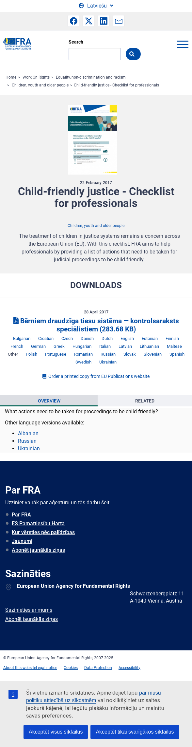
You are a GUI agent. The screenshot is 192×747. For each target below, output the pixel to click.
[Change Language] (96, 6)
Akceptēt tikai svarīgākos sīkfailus (135, 732)
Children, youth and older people (40, 85)
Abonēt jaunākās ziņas (38, 550)
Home (11, 77)
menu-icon (182, 44)
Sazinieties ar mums (28, 610)
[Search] (95, 54)
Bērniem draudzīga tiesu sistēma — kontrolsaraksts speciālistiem (96, 325)
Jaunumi (22, 541)
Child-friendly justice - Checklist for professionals (116, 85)
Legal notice (46, 667)
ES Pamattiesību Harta (38, 523)
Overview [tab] (49, 400)
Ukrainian (29, 448)
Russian (27, 441)
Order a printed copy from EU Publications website (96, 376)
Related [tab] (144, 400)
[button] (73, 21)
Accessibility (129, 667)
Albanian (28, 433)
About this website (19, 667)
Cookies (71, 667)
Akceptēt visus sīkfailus (56, 732)
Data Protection (98, 667)
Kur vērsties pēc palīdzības (43, 532)
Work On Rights (36, 77)
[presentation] (49, 400)
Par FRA (21, 515)
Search (76, 42)
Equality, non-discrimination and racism (91, 77)
